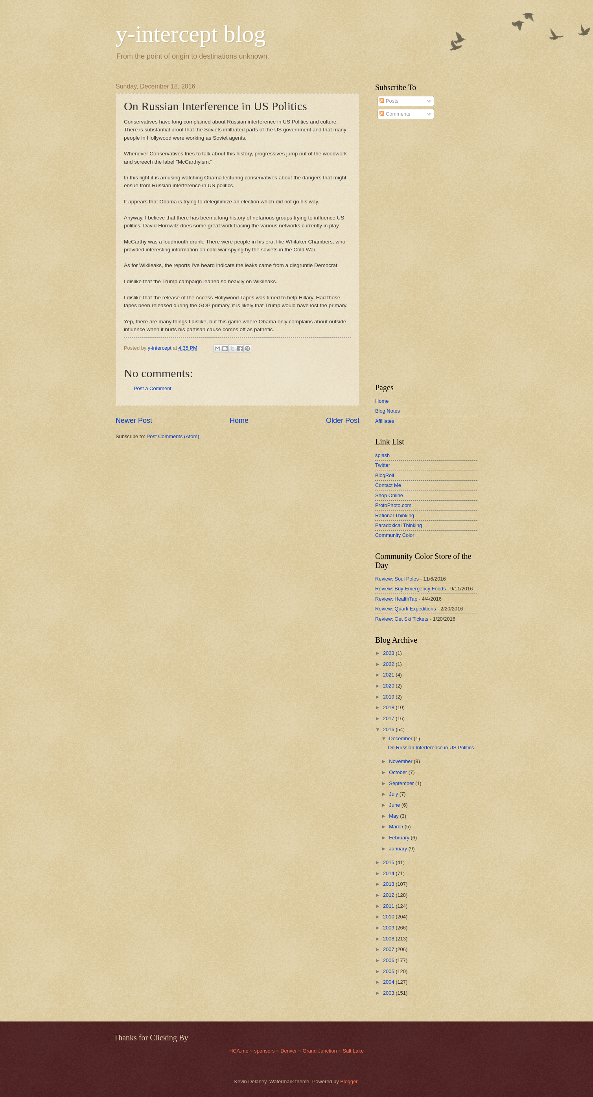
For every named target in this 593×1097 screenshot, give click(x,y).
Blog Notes (387, 411)
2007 (389, 949)
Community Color (394, 535)
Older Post (342, 420)
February (400, 838)
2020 (389, 686)
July (394, 794)
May (394, 816)
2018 (389, 707)
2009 (389, 928)
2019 (389, 697)
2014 (389, 873)
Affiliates (384, 421)
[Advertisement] (398, 251)
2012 (389, 895)
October (398, 772)
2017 (389, 718)
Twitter (382, 465)
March (396, 827)
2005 (389, 971)
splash (382, 455)
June (395, 805)
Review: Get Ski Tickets (401, 619)
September (402, 783)
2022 (389, 664)
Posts (388, 101)
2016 (389, 729)
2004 (389, 982)
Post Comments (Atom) (173, 436)
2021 (389, 675)
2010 (389, 917)
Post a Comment (152, 388)
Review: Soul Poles (397, 579)
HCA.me (239, 1051)
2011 (389, 906)
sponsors (265, 1051)
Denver (289, 1051)
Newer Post (134, 420)
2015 (389, 862)
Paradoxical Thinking (398, 525)
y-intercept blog (191, 34)
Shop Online (389, 495)
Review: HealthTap (396, 599)
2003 (389, 993)
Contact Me (388, 485)
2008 (389, 939)
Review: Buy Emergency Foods (410, 589)
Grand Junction (319, 1051)
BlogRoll (384, 475)
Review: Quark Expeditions (405, 609)
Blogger (348, 1081)
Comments (394, 114)
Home (239, 420)
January (398, 849)
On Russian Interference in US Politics (431, 747)
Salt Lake (353, 1051)
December (401, 738)
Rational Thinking (394, 515)
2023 (389, 653)
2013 (389, 884)
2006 (389, 960)
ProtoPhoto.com (393, 505)
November (401, 761)
